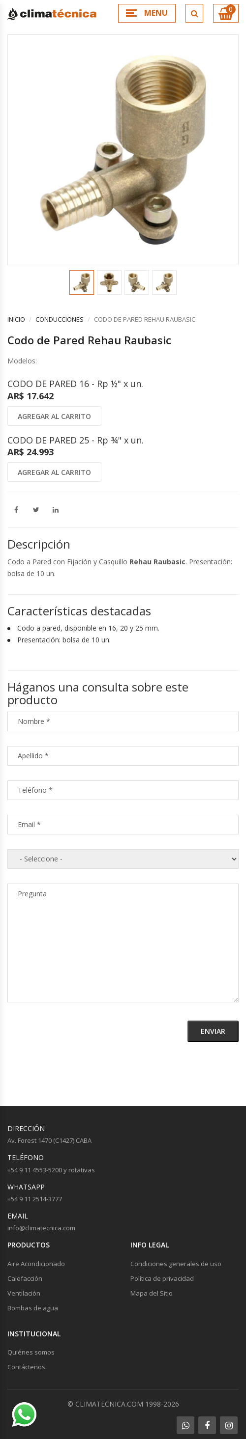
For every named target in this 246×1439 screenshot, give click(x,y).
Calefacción (24, 1278)
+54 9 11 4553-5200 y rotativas (51, 1169)
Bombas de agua (32, 1307)
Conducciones (59, 319)
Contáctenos (26, 1366)
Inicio (16, 319)
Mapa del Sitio (151, 1293)
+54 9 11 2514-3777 (34, 1198)
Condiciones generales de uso (175, 1263)
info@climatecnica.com (41, 1227)
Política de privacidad (162, 1278)
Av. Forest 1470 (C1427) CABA (49, 1140)
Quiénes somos (31, 1352)
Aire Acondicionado (36, 1263)
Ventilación (23, 1293)
